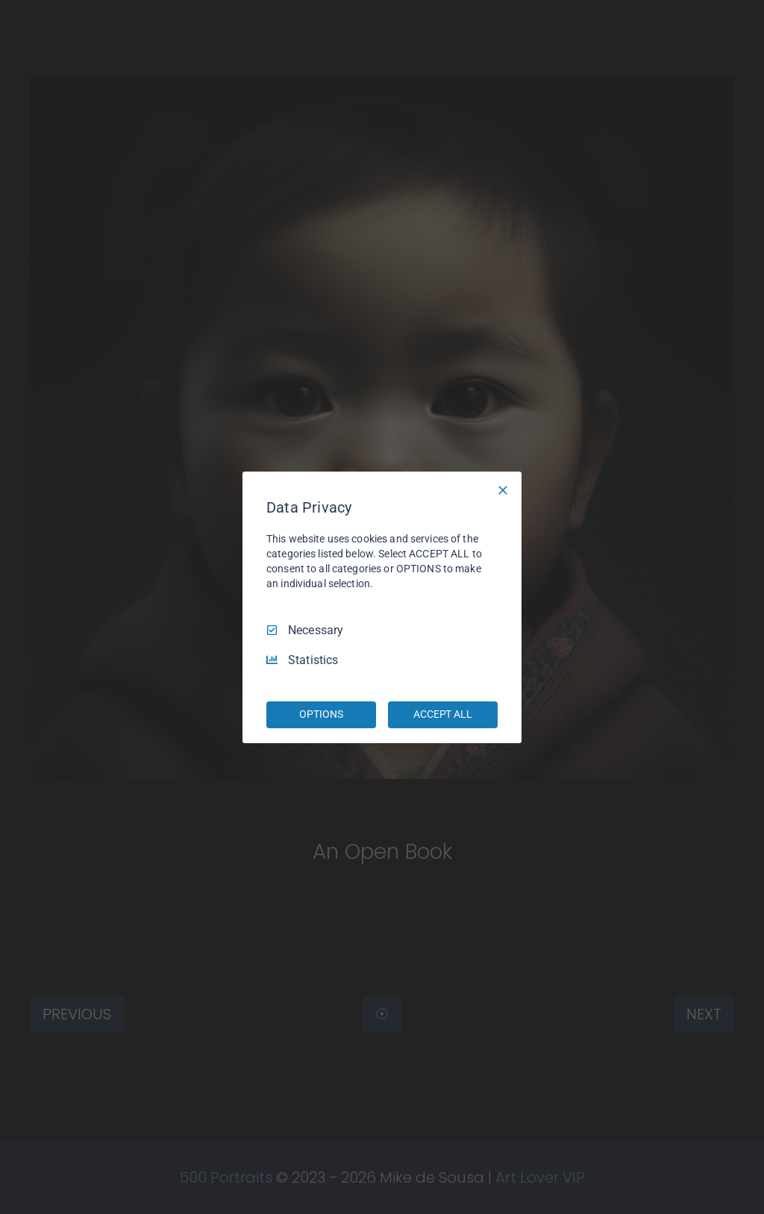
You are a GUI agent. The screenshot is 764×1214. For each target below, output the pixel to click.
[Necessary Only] (503, 489)
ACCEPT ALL (442, 714)
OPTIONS (320, 714)
